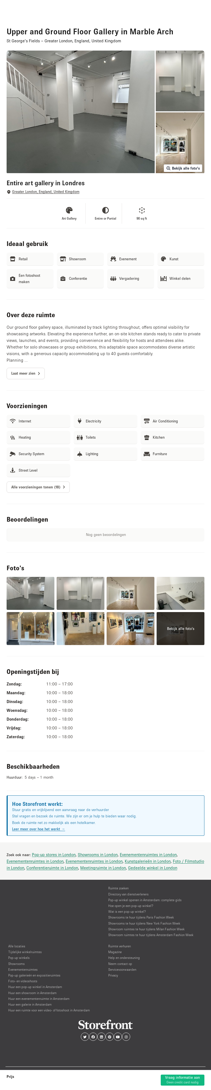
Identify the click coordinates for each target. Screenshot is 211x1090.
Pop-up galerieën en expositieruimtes (34, 975)
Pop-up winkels (19, 957)
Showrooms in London (98, 854)
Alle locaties (16, 946)
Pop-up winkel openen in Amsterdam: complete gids (145, 900)
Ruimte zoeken (118, 888)
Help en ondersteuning (124, 957)
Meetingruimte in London (103, 867)
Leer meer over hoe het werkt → (38, 829)
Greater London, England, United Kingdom (45, 192)
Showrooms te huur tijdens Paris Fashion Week (141, 917)
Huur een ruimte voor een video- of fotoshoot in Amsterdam (49, 1010)
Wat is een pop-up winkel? (127, 911)
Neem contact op (120, 963)
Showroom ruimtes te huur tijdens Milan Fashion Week (146, 929)
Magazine (115, 952)
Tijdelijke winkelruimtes (25, 952)
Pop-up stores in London (54, 854)
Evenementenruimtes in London (148, 854)
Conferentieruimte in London (52, 867)
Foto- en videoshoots (22, 981)
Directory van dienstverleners (128, 894)
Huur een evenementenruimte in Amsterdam (39, 998)
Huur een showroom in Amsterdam (32, 993)
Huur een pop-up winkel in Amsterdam (35, 987)
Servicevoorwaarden (122, 969)
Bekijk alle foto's (183, 168)
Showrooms (16, 963)
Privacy (113, 975)
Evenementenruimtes (23, 969)
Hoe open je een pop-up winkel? (130, 906)
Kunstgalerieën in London (148, 861)
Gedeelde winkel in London (152, 867)
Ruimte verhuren (119, 946)
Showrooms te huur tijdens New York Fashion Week (144, 923)
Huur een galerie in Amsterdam (30, 1004)
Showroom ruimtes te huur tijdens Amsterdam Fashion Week (150, 935)
